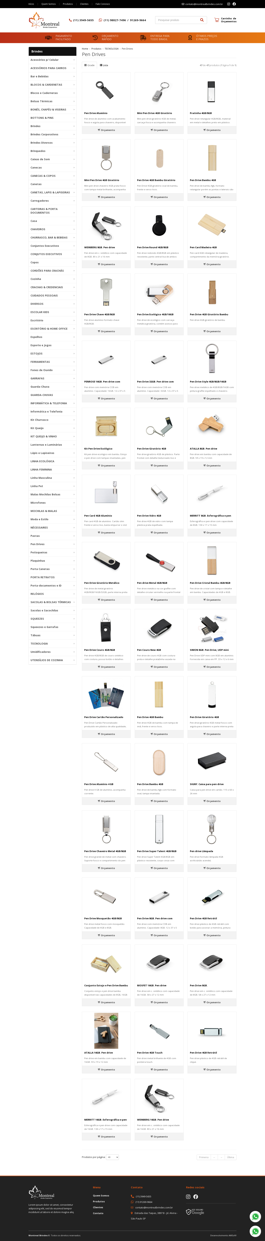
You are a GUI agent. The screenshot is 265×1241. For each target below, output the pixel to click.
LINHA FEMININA (41, 469)
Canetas (36, 184)
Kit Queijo (37, 428)
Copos (35, 262)
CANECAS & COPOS (43, 176)
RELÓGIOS (37, 594)
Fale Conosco (103, 4)
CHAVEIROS (38, 229)
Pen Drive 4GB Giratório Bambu (209, 314)
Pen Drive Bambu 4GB (203, 180)
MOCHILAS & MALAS (44, 511)
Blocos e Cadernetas (44, 93)
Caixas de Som (40, 159)
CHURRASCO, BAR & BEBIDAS (49, 237)
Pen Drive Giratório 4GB (151, 448)
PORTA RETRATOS (43, 577)
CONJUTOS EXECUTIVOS (46, 254)
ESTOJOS (37, 353)
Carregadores (40, 200)
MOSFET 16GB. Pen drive (151, 985)
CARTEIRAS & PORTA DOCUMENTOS (44, 210)
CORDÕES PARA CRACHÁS (47, 270)
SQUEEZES (37, 618)
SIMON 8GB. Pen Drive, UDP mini (209, 650)
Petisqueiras (39, 552)
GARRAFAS (37, 378)
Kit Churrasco (39, 420)
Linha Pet (37, 486)
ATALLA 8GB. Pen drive (203, 448)
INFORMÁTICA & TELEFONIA (49, 403)
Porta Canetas (40, 569)
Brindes (35, 126)
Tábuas (35, 635)
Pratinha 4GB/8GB (201, 113)
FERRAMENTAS (40, 362)
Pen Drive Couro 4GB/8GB (99, 650)
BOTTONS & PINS (42, 118)
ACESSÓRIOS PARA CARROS (48, 68)
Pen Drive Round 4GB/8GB (152, 247)
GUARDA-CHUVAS (42, 395)
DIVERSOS (37, 304)
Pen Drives (38, 544)
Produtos (68, 4)
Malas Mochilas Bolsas (45, 494)
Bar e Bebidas (40, 76)
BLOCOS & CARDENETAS (46, 84)
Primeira (204, 1157)
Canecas (36, 167)
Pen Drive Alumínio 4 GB (98, 784)
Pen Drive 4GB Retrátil (203, 918)
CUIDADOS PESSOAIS (44, 295)
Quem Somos (48, 4)
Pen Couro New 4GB (149, 650)
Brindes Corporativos (44, 134)
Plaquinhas (38, 560)
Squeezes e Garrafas (44, 627)
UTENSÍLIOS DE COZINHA (47, 660)
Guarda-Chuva (40, 386)
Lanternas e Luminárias (46, 444)
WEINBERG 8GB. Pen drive (99, 247)
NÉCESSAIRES (39, 527)
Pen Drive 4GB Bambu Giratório (156, 180)
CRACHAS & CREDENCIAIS (47, 287)
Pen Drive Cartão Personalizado (103, 717)
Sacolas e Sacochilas (44, 610)
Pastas (35, 536)
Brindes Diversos (42, 142)
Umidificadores (41, 652)
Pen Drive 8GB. (199, 985)
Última (230, 1157)
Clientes (84, 4)
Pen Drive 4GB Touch (149, 1052)
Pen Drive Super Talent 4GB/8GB (156, 851)
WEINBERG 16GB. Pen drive (153, 1119)
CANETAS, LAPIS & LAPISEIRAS (50, 192)
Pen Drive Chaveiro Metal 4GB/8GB (105, 851)
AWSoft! (232, 1235)
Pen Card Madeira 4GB (203, 247)
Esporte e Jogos (41, 345)
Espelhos (36, 337)
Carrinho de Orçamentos (228, 20)
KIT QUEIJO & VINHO (44, 436)
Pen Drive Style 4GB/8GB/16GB (208, 381)
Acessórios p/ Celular (45, 60)
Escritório (37, 320)
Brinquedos (38, 151)
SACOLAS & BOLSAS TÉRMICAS (51, 602)
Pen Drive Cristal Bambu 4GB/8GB (210, 582)
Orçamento (106, 130)
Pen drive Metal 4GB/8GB (152, 582)
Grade (89, 65)
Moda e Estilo (39, 519)
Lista (104, 65)
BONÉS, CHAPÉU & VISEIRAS (48, 109)
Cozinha (36, 279)
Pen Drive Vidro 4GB (149, 515)
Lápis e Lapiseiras (42, 453)
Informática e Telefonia (46, 411)
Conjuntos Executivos (45, 246)
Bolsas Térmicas (41, 101)
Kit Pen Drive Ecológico (98, 448)
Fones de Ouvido (42, 370)
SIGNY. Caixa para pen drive (207, 784)
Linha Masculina (41, 478)
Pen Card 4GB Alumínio (98, 515)
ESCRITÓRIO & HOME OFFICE (49, 328)
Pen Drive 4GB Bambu (150, 717)
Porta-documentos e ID (46, 585)
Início (31, 4)
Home (85, 48)
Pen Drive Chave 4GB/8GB (99, 314)
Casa (34, 221)
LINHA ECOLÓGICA (42, 461)
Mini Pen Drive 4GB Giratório (154, 113)
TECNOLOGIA (39, 643)
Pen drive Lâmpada (201, 851)
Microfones (38, 502)
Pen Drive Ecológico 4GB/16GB (155, 314)
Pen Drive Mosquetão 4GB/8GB (103, 918)
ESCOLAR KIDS (40, 312)
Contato (98, 1213)
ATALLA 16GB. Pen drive (98, 1052)
